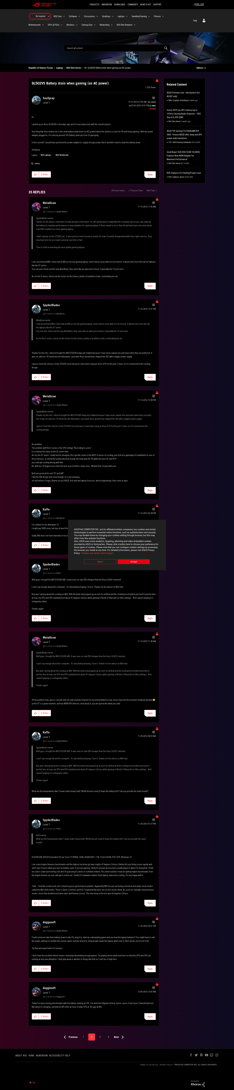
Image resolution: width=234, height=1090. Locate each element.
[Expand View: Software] (79, 16)
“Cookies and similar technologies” (97, 553)
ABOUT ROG (21, 1055)
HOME (31, 1055)
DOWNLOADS (119, 4)
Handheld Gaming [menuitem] (139, 16)
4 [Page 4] (108, 1036)
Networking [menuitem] (104, 25)
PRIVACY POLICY (166, 1065)
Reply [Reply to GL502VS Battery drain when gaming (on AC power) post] (150, 174)
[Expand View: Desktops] (112, 16)
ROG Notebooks (62, 155)
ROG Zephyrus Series (176, 177)
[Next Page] (119, 1037)
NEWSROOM (42, 1055)
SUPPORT (157, 4)
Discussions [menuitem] (89, 16)
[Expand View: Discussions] (97, 16)
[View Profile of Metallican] (49, 203)
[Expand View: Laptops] (126, 16)
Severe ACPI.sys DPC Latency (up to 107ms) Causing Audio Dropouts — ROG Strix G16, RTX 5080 (184, 114)
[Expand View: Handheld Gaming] (149, 16)
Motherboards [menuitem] (35, 25)
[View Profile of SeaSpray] (49, 98)
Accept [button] (133, 562)
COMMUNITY (133, 4)
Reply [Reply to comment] (150, 286)
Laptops (59, 68)
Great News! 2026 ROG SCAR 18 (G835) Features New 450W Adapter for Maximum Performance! (183, 156)
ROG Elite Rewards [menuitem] (124, 25)
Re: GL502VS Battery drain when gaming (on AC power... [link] (108, 68)
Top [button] (33, 1082)
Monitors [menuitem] (70, 25)
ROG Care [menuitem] (58, 16)
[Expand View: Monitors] (76, 25)
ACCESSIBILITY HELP (59, 1055)
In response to (56, 212)
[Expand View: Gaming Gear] (94, 25)
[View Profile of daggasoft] (49, 922)
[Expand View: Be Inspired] (48, 16)
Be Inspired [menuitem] (40, 16)
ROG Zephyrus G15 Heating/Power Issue (184, 173)
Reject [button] (100, 562)
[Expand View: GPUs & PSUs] (61, 25)
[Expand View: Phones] (162, 16)
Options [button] (199, 68)
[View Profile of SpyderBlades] (51, 305)
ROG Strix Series (73, 68)
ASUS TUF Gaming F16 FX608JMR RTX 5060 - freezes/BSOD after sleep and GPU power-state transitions (184, 134)
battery (37, 163)
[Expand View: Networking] (111, 25)
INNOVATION (107, 4)
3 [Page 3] (100, 1036)
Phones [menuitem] (157, 16)
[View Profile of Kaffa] (46, 509)
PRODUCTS (94, 4)
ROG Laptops (46, 155)
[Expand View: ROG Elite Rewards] (134, 25)
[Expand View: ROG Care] (63, 16)
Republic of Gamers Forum (41, 68)
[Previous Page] (70, 1037)
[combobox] (117, 48)
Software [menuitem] (73, 16)
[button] (35, 174)
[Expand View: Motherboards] (42, 25)
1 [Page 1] (83, 1036)
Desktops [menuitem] (106, 16)
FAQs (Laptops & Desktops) (179, 100)
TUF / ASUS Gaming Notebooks (180, 142)
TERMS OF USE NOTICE (149, 1065)
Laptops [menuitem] (121, 16)
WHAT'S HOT (145, 4)
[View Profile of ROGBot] (153, 109)
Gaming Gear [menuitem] (87, 25)
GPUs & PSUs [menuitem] (53, 25)
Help (195, 20)
